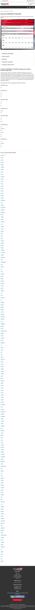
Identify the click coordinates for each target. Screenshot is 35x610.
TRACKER (2, 314)
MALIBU (2, 247)
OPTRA (2, 188)
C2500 (2, 181)
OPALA (2, 340)
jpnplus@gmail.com (17, 588)
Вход (31, 4)
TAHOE (2, 276)
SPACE (2, 347)
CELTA (2, 183)
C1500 (2, 349)
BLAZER (2, 333)
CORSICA (2, 283)
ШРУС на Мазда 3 (7, 606)
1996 (22, 42)
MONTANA (3, 257)
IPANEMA (2, 302)
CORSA (2, 186)
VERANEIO (3, 342)
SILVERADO (3, 252)
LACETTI (2, 162)
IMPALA (2, 266)
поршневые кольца (8, 605)
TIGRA (2, 328)
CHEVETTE (3, 297)
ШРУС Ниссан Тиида (22, 607)
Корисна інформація (17, 576)
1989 (32, 47)
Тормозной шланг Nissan (27, 606)
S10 (1, 269)
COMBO (2, 245)
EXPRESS (2, 209)
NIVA (2, 233)
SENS (2, 440)
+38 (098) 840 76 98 (17, 586)
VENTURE (2, 319)
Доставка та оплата (17, 575)
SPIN (2, 264)
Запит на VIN (17, 574)
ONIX (2, 271)
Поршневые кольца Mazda (28, 605)
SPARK (2, 190)
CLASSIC (2, 240)
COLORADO (3, 200)
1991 (6, 42)
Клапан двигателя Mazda (16, 607)
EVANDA (2, 169)
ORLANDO (2, 221)
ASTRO (2, 288)
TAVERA (2, 421)
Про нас (17, 573)
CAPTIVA (2, 176)
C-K (1, 300)
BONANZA (3, 323)
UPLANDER (3, 316)
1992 (9, 42)
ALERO (2, 285)
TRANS (2, 278)
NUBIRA (2, 164)
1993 (13, 42)
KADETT (2, 304)
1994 (16, 42)
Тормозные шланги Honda (21, 605)
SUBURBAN (3, 212)
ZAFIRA (2, 195)
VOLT (2, 224)
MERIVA (2, 307)
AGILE (2, 238)
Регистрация (32, 3)
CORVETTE (3, 155)
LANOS (2, 219)
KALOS (2, 160)
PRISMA (2, 243)
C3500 (2, 335)
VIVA (2, 321)
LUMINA (2, 254)
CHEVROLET (6, 11)
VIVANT (2, 193)
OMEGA (2, 231)
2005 (19, 37)
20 (1, 345)
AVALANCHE (3, 207)
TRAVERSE (3, 250)
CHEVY (2, 228)
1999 (32, 42)
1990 (3, 42)
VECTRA (2, 205)
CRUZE (2, 214)
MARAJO (2, 326)
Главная (2, 11)
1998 (29, 42)
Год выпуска (5, 26)
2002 (9, 37)
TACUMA (2, 167)
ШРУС (17, 605)
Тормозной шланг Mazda (13, 606)
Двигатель (4, 29)
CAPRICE (2, 290)
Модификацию (5, 32)
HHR (1, 295)
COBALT (2, 402)
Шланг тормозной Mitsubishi (20, 606)
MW (1, 352)
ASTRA (2, 179)
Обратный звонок (17, 599)
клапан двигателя (13, 605)
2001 (6, 37)
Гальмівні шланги (3, 605)
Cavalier (4, 23)
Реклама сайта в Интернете (17, 608)
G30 (1, 354)
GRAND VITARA (3, 330)
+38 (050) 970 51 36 (17, 587)
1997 (25, 42)
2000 (3, 37)
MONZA (2, 309)
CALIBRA (2, 338)
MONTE (2, 357)
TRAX (2, 259)
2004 (16, 37)
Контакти (17, 578)
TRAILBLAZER (3, 262)
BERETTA (2, 281)
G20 (1, 292)
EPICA (2, 174)
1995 (19, 42)
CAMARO (2, 226)
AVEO (2, 171)
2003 (13, 37)
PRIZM (2, 311)
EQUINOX (2, 273)
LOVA (2, 202)
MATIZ (2, 157)
